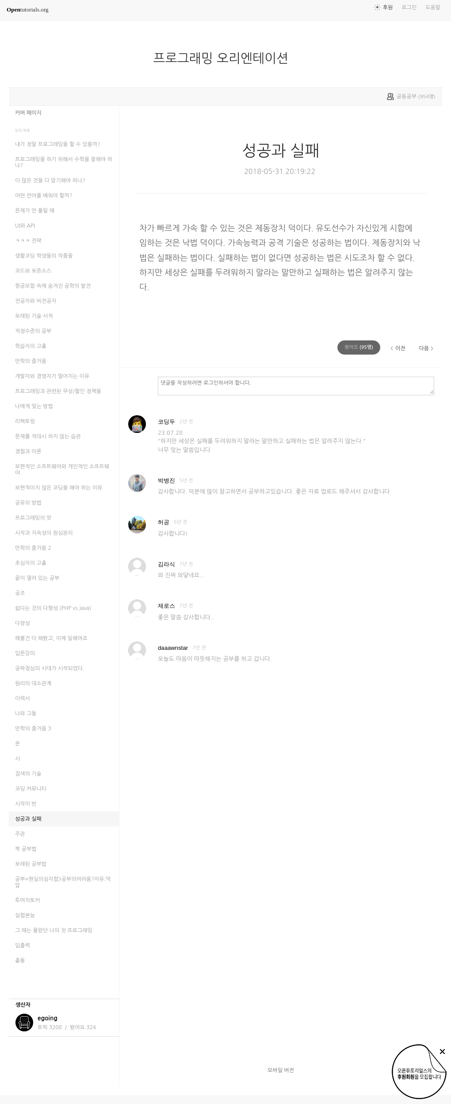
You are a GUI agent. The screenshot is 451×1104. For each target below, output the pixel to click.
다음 (424, 348)
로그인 (409, 7)
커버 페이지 (28, 113)
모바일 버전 (281, 1070)
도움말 (432, 7)
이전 (400, 348)
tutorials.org (28, 9)
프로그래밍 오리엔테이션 (224, 58)
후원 (388, 7)
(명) (358, 347)
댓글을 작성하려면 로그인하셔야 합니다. (296, 385)
